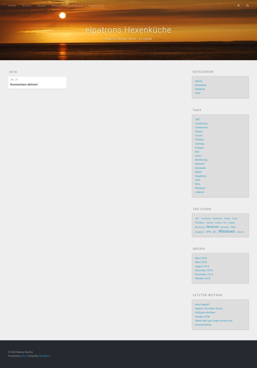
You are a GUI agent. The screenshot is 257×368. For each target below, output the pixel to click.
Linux (198, 155)
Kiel (197, 151)
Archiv (26, 5)
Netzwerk (200, 168)
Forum (198, 135)
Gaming (199, 143)
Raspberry (200, 176)
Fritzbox (199, 139)
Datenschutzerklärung (67, 5)
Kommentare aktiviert (24, 84)
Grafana (199, 147)
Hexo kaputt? (202, 304)
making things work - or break (128, 39)
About (41, 5)
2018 (13, 72)
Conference (201, 127)
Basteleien (201, 85)
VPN (197, 93)
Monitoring (201, 159)
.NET (197, 119)
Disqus (199, 131)
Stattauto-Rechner (205, 312)
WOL (197, 184)
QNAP (198, 172)
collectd (199, 192)
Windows (200, 188)
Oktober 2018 (202, 278)
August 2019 (202, 266)
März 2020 (201, 262)
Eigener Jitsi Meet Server (209, 308)
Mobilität (200, 89)
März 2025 (201, 258)
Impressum (97, 5)
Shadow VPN (202, 316)
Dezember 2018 (204, 270)
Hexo (24, 356)
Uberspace (44, 356)
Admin (198, 81)
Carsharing (201, 123)
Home (12, 5)
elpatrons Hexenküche (128, 30)
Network (199, 163)
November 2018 (204, 274)
